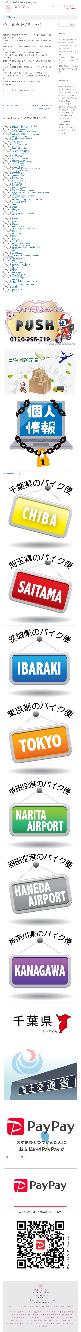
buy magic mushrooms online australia (27, 199)
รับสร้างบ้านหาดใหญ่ (20, 153)
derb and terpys (18, 160)
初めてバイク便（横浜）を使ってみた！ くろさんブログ (68, 60)
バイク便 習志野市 (33, 1311)
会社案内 (70, 1306)
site (13, 216)
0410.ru (15, 252)
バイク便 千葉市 (65, 1311)
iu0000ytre (16, 230)
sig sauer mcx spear (20, 146)
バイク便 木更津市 (64, 1314)
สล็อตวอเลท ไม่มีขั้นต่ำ (20, 145)
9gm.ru (15, 208)
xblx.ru (14, 235)
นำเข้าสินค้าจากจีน (19, 201)
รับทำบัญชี (16, 143)
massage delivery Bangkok (23, 162)
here (14, 260)
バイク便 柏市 (15, 1314)
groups (15, 267)
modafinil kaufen (19, 167)
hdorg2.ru (16, 209)
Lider (14, 282)
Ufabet (15, 139)
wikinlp (15, 288)
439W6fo (16, 240)
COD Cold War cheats (21, 158)
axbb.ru (15, 271)
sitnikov (15, 231)
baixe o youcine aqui (20, 187)
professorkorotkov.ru (20, 265)
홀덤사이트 (16, 194)
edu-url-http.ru (18, 226)
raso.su (15, 211)
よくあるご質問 (58, 1306)
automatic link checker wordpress (25, 126)
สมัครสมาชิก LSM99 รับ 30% (23, 182)
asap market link (18, 141)
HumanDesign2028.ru (20, 277)
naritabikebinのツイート (12, 474)
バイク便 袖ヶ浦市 (16, 1317)
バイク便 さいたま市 (50, 1323)
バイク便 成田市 (33, 1317)
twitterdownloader (19, 128)
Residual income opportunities (24, 138)
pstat (14, 221)
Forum (15, 242)
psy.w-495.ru (17, 289)
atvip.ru (15, 250)
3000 (14, 204)
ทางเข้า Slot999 (18, 197)
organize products (19, 129)
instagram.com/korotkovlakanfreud (26, 247)
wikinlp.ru (16, 286)
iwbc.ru (15, 218)
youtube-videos (18, 276)
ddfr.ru (14, 223)
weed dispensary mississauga (24, 131)
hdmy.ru (15, 279)
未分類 (14, 90)
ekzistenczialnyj (18, 259)
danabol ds (16, 172)
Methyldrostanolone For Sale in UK (26, 168)
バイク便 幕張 (49, 1311)
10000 (14, 206)
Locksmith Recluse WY (21, 151)
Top (9, 1306)
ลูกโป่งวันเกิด (17, 157)
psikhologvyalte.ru (19, 262)
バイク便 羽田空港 (62, 1320)
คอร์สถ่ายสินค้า (18, 165)
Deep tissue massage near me (24, 196)
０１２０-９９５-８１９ (64, 5)
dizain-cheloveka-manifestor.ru (24, 281)
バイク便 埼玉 (17, 1320)
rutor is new (68, 95)
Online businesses (19, 133)
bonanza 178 (17, 174)
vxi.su (14, 214)
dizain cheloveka (18, 274)
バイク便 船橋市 (16, 1311)
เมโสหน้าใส (16, 185)
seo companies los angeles (23, 213)
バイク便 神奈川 (68, 1323)
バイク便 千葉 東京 (14, 1323)
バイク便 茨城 (66, 1317)
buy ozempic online (20, 136)
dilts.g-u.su (16, 233)
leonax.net (16, 177)
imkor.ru (15, 225)
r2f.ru (14, 237)
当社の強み (45, 1306)
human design (17, 272)
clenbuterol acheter (20, 180)
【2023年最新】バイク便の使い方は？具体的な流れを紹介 (68, 69)
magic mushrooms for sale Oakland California (30, 192)
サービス (16, 1306)
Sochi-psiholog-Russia (21, 245)
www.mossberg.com (20, 150)
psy (13, 238)
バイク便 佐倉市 (48, 1314)
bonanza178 (17, 184)
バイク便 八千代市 (30, 1314)
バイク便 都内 (46, 1320)
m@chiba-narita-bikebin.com (43, 1300)
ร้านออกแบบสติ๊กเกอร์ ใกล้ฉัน (23, 191)
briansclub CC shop (19, 148)
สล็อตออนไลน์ (17, 202)
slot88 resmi (17, 155)
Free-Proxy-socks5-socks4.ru (23, 228)
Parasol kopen (18, 163)
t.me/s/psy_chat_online (21, 243)
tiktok (14, 269)
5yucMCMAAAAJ (18, 248)
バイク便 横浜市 (40, 1326)
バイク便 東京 (32, 1320)
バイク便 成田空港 (50, 1317)
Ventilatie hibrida (18, 175)
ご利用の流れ (33, 1306)
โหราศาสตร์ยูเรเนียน (20, 170)
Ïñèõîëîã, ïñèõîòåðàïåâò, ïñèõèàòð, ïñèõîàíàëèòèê (21, 256)
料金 (24, 1306)
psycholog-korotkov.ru (21, 264)
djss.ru (14, 219)
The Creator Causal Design (23, 284)
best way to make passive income (25, 134)
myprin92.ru (17, 254)
